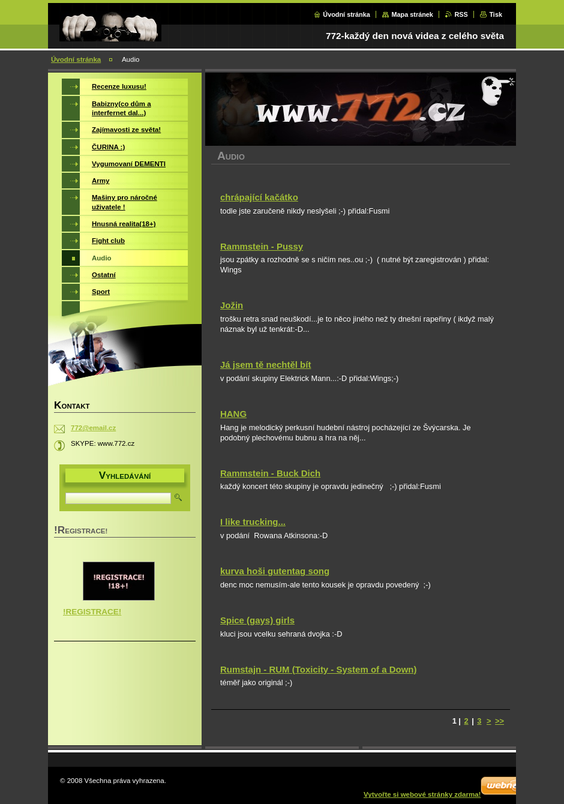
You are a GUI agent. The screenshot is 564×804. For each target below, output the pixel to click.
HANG (233, 414)
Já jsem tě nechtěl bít (265, 364)
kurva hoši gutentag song (274, 571)
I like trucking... (253, 522)
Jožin (231, 305)
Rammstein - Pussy (261, 246)
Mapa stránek (412, 14)
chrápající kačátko (259, 197)
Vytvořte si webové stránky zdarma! (422, 794)
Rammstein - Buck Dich (270, 473)
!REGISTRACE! (92, 611)
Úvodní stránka (346, 14)
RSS (460, 14)
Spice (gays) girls (257, 620)
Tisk (495, 14)
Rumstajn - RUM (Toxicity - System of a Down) (318, 669)
